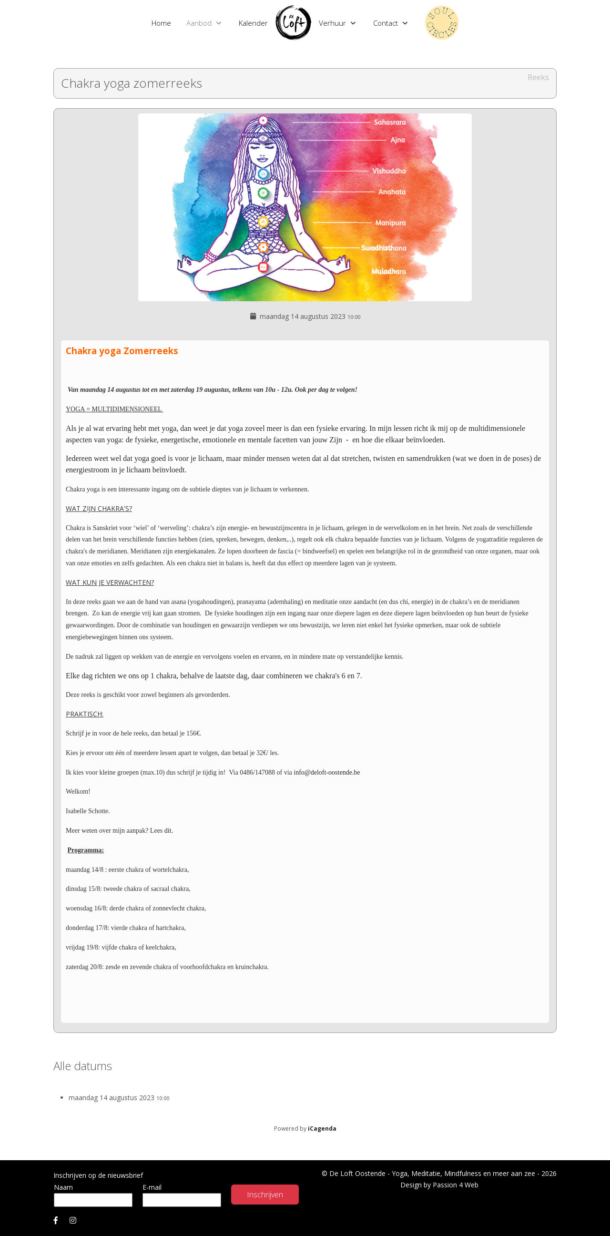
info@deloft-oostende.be (327, 772)
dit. (168, 830)
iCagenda (322, 1128)
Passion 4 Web (455, 1184)
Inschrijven (265, 1194)
